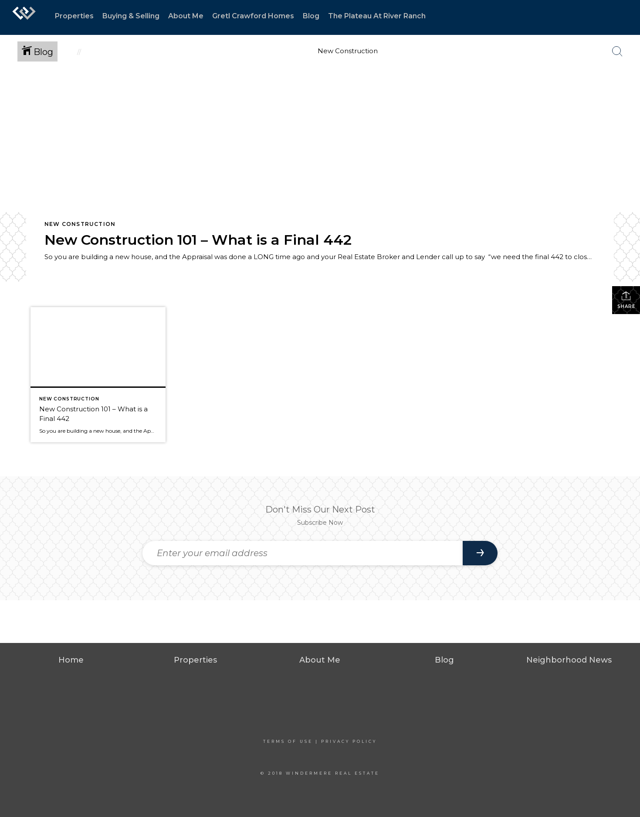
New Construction (79, 224)
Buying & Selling (130, 16)
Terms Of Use (288, 741)
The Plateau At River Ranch (377, 16)
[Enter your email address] (302, 553)
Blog (311, 16)
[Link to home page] (24, 17)
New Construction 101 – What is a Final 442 (198, 239)
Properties (74, 16)
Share (626, 300)
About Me (185, 16)
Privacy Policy (349, 741)
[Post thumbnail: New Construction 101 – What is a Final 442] (98, 374)
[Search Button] (617, 51)
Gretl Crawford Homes (253, 16)
